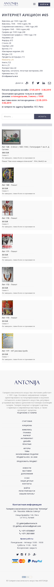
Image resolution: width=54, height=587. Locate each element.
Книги (6, 62)
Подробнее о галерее (27, 413)
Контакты (27, 484)
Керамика (7, 37)
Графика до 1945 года (13, 32)
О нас (27, 478)
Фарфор (7, 40)
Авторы (27, 448)
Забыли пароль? (27, 494)
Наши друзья (27, 481)
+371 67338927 (27, 531)
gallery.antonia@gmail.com (27, 526)
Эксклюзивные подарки (27, 454)
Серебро (7, 46)
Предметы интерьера (13, 57)
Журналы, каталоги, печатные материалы (22, 71)
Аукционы (27, 425)
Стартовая (27, 421)
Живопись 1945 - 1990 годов (16, 24)
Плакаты (7, 59)
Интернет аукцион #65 (25, 15)
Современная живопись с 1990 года (19, 26)
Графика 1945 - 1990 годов (15, 29)
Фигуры (7, 54)
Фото (5, 65)
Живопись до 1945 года (14, 21)
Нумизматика (9, 73)
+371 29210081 (27, 533)
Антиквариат (27, 438)
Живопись (27, 430)
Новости (27, 468)
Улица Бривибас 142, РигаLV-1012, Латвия (27, 516)
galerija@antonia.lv (27, 523)
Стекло (6, 43)
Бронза (7, 48)
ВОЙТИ (44, 4)
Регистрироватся (27, 491)
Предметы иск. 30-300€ (27, 457)
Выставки (27, 471)
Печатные (27, 444)
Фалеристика (9, 68)
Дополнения (27, 474)
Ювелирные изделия (13, 51)
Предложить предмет (27, 461)
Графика (27, 433)
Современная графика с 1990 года (19, 35)
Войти (27, 488)
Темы (27, 451)
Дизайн (27, 441)
